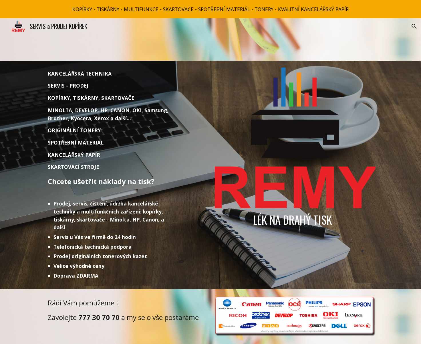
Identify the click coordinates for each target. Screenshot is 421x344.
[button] (414, 26)
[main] (111, 175)
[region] (210, 9)
